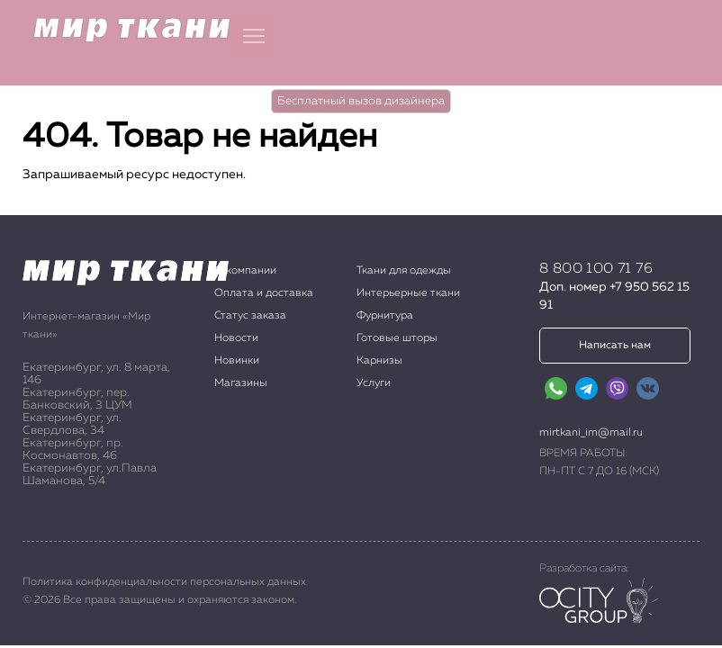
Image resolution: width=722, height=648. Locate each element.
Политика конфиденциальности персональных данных (164, 582)
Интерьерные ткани (408, 293)
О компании (245, 271)
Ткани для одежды (403, 271)
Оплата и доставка (263, 293)
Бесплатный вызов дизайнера (361, 101)
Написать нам (615, 345)
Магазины (240, 383)
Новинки (236, 361)
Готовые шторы (397, 338)
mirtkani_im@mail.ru (591, 433)
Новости (236, 338)
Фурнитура (384, 315)
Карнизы (379, 361)
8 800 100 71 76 (596, 269)
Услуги (373, 383)
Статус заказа (250, 315)
